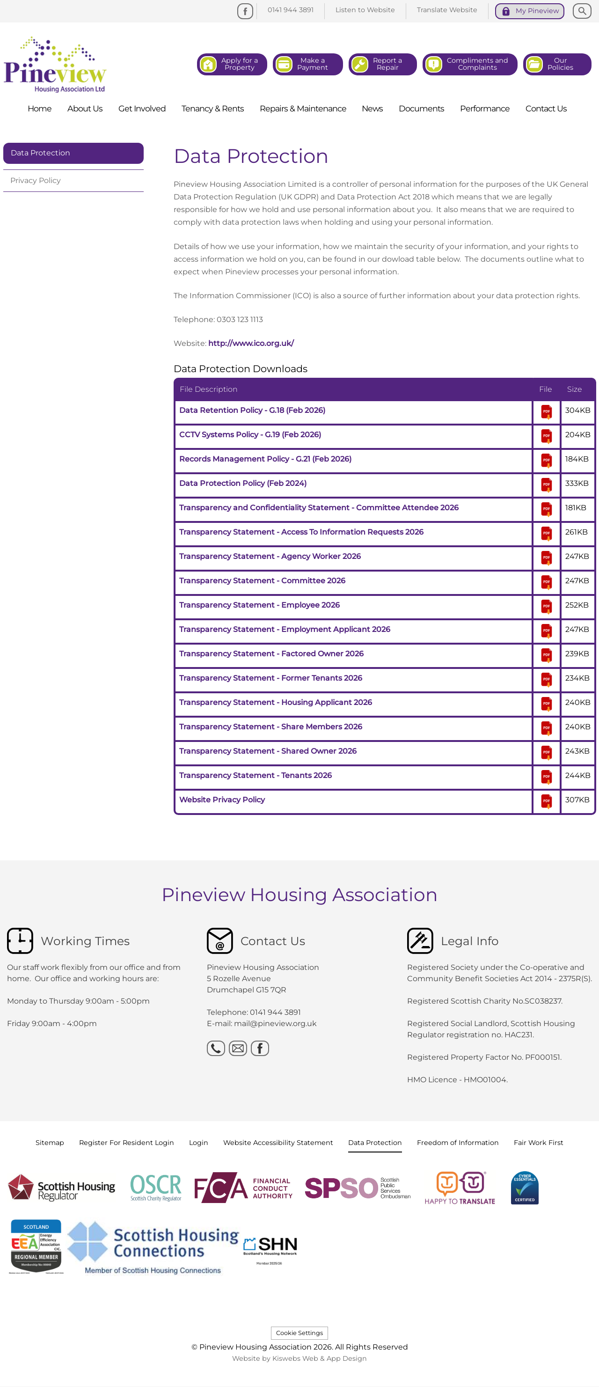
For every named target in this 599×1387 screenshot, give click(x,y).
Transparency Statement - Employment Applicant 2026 (284, 629)
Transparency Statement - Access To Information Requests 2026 (301, 532)
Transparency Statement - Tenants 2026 (255, 775)
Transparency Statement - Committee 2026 (262, 580)
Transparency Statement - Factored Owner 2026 (271, 653)
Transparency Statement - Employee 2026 (259, 605)
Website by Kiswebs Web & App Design (299, 1358)
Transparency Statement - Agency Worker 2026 (270, 556)
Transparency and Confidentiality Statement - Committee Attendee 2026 (319, 507)
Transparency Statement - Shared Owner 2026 (268, 751)
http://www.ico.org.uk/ (251, 343)
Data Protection (40, 152)
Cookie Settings (299, 1332)
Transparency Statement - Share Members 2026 (270, 726)
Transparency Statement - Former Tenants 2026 (270, 678)
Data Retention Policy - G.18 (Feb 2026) (252, 410)
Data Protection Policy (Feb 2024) (243, 483)
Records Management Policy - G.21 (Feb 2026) (265, 459)
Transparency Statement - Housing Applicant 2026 (275, 702)
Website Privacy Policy (222, 799)
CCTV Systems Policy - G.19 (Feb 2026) (250, 434)
